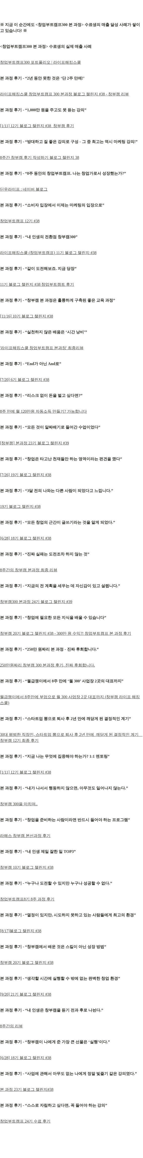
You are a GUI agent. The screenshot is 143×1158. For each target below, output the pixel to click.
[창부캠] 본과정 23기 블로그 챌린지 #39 (34, 443)
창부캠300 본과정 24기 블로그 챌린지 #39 (36, 602)
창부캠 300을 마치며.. (19, 804)
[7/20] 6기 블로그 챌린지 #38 (24, 379)
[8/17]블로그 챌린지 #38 (20, 931)
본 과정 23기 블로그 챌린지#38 (26, 1089)
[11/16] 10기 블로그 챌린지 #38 (26, 316)
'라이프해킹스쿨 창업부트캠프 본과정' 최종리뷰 (42, 348)
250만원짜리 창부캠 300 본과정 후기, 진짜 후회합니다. (47, 665)
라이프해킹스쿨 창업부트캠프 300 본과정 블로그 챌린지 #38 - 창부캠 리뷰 (64, 94)
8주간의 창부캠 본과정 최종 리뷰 (28, 570)
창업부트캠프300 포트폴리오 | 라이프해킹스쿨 (40, 62)
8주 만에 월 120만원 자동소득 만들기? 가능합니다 (43, 411)
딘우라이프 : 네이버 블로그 (24, 189)
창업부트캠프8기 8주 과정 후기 (27, 899)
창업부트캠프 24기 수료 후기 (25, 1121)
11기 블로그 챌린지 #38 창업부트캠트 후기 (37, 284)
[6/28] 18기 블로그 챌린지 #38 (25, 538)
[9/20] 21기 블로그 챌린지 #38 (25, 994)
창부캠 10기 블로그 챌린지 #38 (26, 867)
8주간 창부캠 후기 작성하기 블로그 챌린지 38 (39, 157)
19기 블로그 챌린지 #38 (20, 506)
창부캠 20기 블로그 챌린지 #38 (26, 962)
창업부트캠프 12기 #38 (20, 221)
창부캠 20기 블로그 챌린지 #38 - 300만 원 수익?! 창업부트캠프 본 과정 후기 (65, 633)
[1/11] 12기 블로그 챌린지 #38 (25, 772)
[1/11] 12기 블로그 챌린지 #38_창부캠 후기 (37, 126)
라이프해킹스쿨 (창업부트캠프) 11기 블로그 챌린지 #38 (48, 253)
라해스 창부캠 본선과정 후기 (25, 836)
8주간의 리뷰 (11, 1026)
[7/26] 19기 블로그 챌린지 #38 (25, 475)
